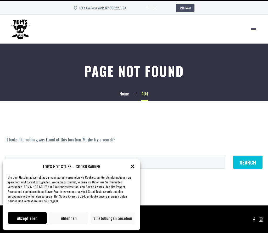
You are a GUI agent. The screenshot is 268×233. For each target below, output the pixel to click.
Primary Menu (253, 29)
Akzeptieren (27, 218)
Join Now (185, 7)
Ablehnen (69, 218)
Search (248, 162)
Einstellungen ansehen (113, 218)
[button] (132, 166)
